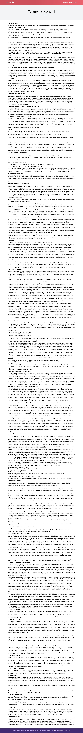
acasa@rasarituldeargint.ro (50, 147)
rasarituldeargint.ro (16, 136)
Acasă (35, 15)
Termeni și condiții (67, 730)
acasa (9, 136)
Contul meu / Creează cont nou (69, 2)
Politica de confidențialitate (58, 730)
